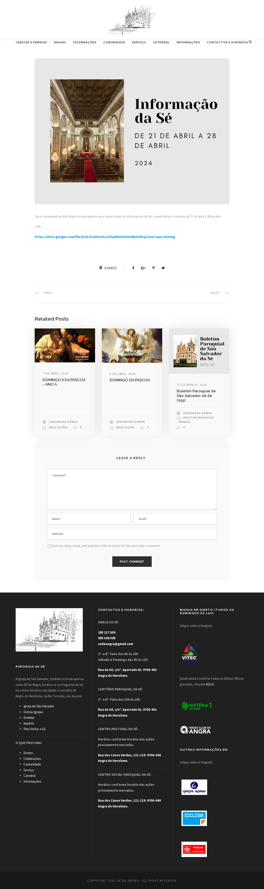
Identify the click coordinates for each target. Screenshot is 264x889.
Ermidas (28, 717)
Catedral (161, 42)
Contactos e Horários (227, 42)
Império (28, 723)
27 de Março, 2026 (192, 385)
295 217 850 (106, 632)
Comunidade (114, 42)
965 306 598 (106, 638)
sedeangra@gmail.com (115, 644)
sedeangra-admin (63, 421)
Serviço (139, 42)
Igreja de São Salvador (38, 706)
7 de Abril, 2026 (56, 373)
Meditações (58, 427)
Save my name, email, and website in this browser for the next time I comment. (106, 546)
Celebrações (85, 42)
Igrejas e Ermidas (31, 42)
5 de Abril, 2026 (123, 374)
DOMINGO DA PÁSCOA (130, 380)
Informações (188, 42)
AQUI (209, 684)
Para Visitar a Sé (34, 729)
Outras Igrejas (33, 712)
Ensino (60, 42)
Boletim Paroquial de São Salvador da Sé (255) (196, 395)
